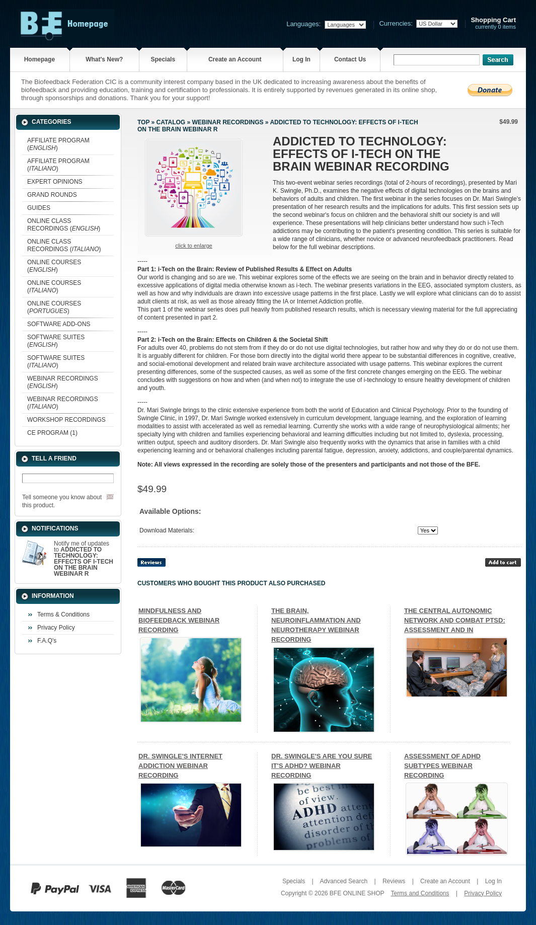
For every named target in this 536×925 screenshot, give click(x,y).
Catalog (171, 122)
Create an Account (235, 59)
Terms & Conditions (63, 614)
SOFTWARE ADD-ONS (59, 324)
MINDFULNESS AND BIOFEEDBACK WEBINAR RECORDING (178, 620)
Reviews (393, 881)
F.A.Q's (46, 640)
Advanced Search (343, 881)
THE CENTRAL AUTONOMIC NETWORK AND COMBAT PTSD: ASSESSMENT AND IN (454, 620)
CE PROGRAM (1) (52, 432)
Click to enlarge (193, 246)
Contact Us (350, 59)
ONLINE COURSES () (54, 266)
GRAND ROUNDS (52, 194)
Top (143, 122)
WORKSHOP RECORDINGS (66, 419)
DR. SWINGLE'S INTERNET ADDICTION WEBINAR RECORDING (180, 765)
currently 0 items (493, 23)
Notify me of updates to (83, 558)
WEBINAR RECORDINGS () (62, 382)
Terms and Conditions (420, 893)
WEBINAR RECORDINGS (227, 122)
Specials (162, 59)
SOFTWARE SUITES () (56, 341)
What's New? (104, 59)
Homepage (39, 59)
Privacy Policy (56, 627)
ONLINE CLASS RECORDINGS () (63, 224)
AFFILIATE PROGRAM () (58, 144)
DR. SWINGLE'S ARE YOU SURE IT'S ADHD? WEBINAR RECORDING (321, 765)
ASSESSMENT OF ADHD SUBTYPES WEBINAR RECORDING (442, 765)
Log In (301, 59)
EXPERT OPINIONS (55, 181)
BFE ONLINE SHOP (357, 893)
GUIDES (38, 207)
